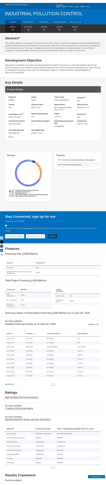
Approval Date (59, 104)
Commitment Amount (16, 121)
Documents (44, 22)
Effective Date (82, 104)
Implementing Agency (39, 114)
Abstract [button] (13, 29)
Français (70, 6)
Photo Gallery (75, 22)
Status (33, 97)
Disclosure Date (37, 104)
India (10, 107)
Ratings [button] (59, 29)
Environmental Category (40, 121)
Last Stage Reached (15, 130)
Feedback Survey (97, 477)
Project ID (12, 97)
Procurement (28, 22)
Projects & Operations (20, 5)
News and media (59, 22)
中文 (88, 6)
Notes (10, 137)
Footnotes (9, 384)
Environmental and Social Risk (63, 122)
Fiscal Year (81, 114)
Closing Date (82, 121)
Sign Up (53, 236)
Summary (12, 22)
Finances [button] (44, 29)
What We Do (9, 5)
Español (64, 6)
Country (11, 104)
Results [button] (75, 29)
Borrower (81, 97)
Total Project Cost (15, 114)
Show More (79, 50)
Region (56, 114)
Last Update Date (38, 130)
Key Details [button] (28, 29)
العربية (76, 6)
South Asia (57, 116)
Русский (82, 6)
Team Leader (59, 97)
